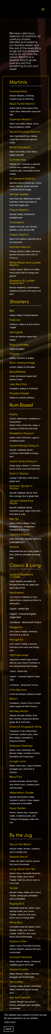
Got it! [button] (8, 1029)
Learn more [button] (10, 1022)
